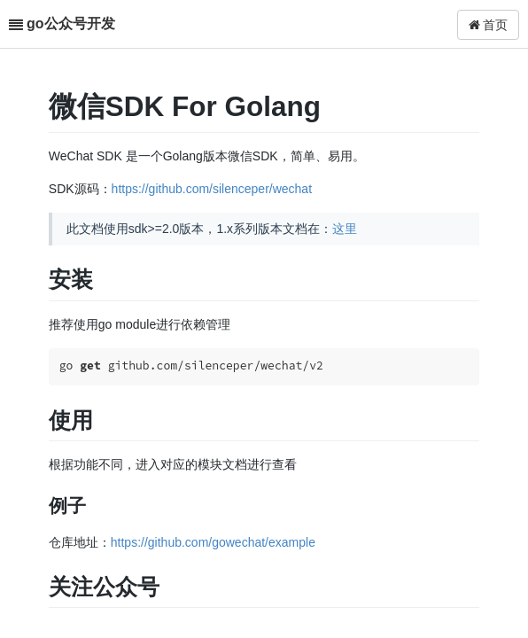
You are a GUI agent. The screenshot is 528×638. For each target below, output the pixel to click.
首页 (489, 25)
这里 (344, 229)
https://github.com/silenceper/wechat (212, 189)
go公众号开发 (71, 23)
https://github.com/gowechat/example (213, 542)
